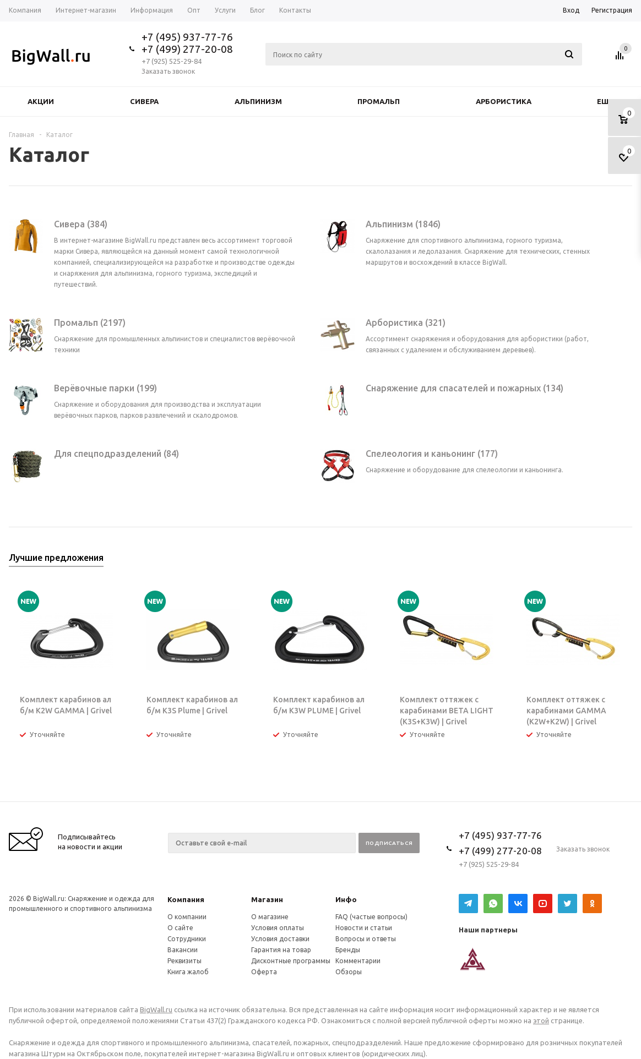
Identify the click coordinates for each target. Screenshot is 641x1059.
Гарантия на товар (281, 949)
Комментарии (358, 960)
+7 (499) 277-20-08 (187, 49)
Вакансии (182, 949)
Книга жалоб (188, 971)
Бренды (347, 949)
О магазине (270, 916)
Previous (605, 561)
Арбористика (503, 101)
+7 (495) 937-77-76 (187, 37)
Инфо (346, 899)
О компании (187, 916)
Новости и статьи (363, 927)
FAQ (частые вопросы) (371, 916)
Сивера (144, 101)
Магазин (267, 899)
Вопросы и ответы (365, 938)
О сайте (180, 927)
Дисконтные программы (290, 960)
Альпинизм (258, 101)
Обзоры (348, 971)
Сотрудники (186, 938)
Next (624, 561)
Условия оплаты (277, 927)
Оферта (264, 971)
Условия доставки (280, 938)
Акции (41, 101)
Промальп (378, 101)
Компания (185, 899)
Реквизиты (184, 960)
